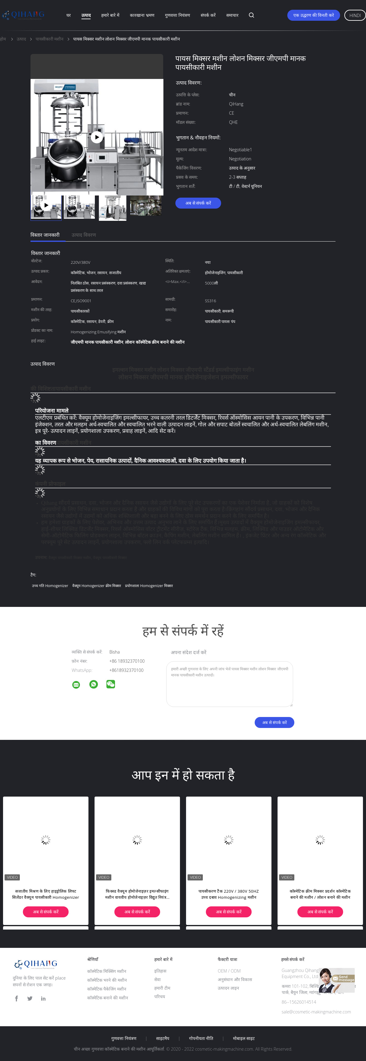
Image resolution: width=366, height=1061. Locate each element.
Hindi (355, 15)
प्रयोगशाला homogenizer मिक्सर (149, 585)
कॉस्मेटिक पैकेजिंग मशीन (106, 989)
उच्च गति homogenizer (50, 585)
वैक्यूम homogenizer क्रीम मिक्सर (96, 585)
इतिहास (160, 971)
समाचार (232, 15)
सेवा (157, 979)
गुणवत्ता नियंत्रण (177, 15)
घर (68, 15)
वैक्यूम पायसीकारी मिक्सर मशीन (69, 558)
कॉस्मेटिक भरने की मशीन (107, 980)
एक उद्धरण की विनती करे (313, 15)
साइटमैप (162, 1038)
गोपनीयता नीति (201, 1038)
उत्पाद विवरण (84, 234)
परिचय (159, 996)
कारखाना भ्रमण (142, 15)
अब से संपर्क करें (198, 203)
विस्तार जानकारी (44, 234)
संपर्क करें (208, 15)
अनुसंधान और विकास (235, 979)
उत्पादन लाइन (228, 988)
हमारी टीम (162, 988)
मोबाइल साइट (244, 1038)
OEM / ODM (229, 971)
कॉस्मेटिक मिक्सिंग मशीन (106, 971)
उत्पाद (86, 15)
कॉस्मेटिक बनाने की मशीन (107, 998)
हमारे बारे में (110, 15)
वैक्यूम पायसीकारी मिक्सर (110, 558)
